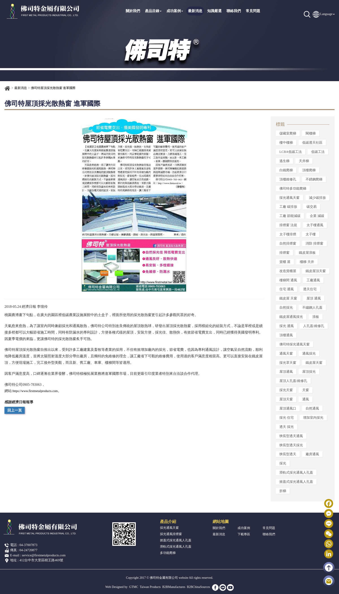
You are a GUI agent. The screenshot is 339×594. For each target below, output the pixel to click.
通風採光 (309, 353)
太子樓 (311, 234)
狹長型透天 (287, 454)
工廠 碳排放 (288, 206)
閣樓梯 (311, 133)
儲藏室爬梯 (287, 133)
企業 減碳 (317, 216)
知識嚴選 (214, 11)
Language (326, 14)
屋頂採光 (309, 371)
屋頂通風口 (287, 408)
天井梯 (304, 161)
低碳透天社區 (312, 142)
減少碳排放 (317, 197)
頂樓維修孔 (287, 179)
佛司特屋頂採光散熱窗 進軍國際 (53, 88)
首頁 (7, 88)
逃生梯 (284, 161)
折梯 (282, 491)
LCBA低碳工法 (290, 152)
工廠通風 (313, 280)
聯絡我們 (234, 11)
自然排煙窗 (287, 243)
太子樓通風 (315, 225)
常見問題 (253, 11)
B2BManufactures (173, 587)
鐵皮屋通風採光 (291, 317)
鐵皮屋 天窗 (288, 298)
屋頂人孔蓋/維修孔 (293, 381)
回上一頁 (14, 410)
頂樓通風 (286, 335)
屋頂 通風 (314, 298)
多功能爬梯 (168, 553)
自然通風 (312, 408)
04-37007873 (28, 545)
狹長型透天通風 (291, 436)
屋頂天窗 (286, 399)
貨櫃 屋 (284, 262)
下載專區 (244, 534)
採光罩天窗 (287, 362)
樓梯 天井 (307, 262)
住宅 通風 (286, 289)
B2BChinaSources (198, 587)
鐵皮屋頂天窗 (316, 271)
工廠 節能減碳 (289, 216)
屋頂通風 (286, 371)
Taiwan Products (150, 587)
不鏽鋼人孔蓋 (312, 307)
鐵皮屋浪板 (307, 252)
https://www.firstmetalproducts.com (35, 391)
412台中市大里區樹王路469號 (41, 560)
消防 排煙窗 (314, 243)
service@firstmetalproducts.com (44, 555)
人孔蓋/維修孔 (313, 326)
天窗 (305, 390)
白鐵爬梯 (286, 170)
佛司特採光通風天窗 (294, 344)
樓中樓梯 (286, 142)
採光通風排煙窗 (171, 534)
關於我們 (133, 11)
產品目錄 (153, 11)
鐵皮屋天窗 (314, 362)
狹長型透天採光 (291, 445)
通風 (305, 399)
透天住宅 (310, 289)
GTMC (133, 587)
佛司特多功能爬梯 (292, 188)
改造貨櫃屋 (287, 271)
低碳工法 (318, 152)
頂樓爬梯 (309, 170)
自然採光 (286, 307)
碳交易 (312, 206)
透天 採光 (286, 427)
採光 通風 (286, 326)
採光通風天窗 (289, 197)
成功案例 (174, 11)
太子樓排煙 (287, 234)
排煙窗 (284, 252)
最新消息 (195, 11)
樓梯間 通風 (288, 280)
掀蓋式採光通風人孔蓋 (296, 481)
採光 (282, 463)
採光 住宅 (286, 417)
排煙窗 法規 (288, 225)
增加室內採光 (313, 417)
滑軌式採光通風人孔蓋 (296, 472)
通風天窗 (286, 353)
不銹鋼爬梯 (314, 179)
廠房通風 (312, 454)
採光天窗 (286, 390)
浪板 (315, 317)
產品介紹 (168, 521)
